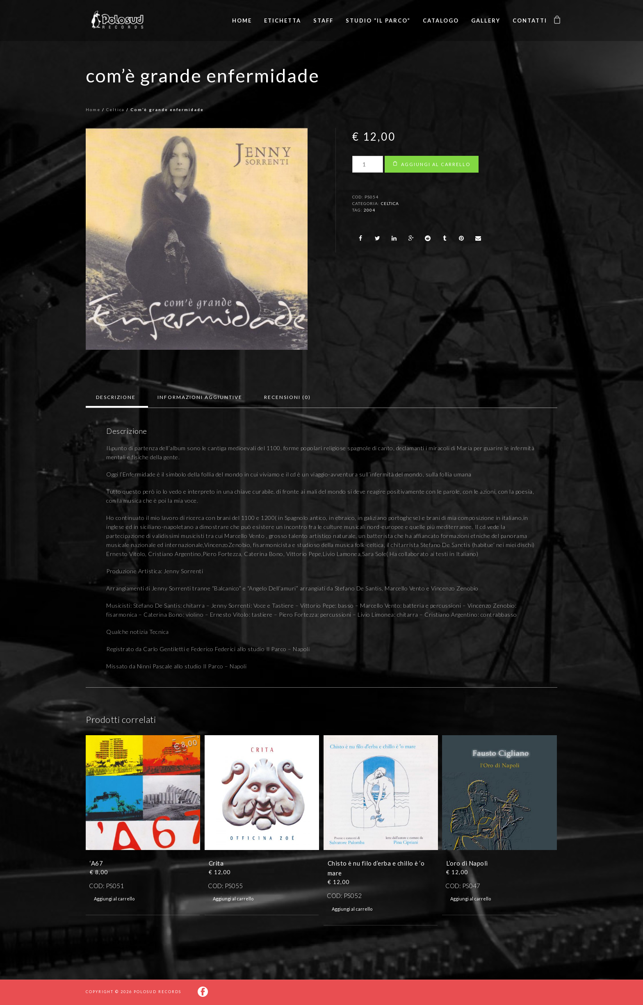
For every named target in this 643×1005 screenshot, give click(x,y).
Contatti (530, 20)
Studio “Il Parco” (378, 20)
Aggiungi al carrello (435, 164)
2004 (369, 209)
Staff (323, 20)
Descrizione (116, 397)
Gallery (485, 20)
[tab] (116, 397)
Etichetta (282, 20)
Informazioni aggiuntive (199, 397)
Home (242, 20)
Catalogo (441, 20)
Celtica (115, 109)
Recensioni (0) (287, 397)
